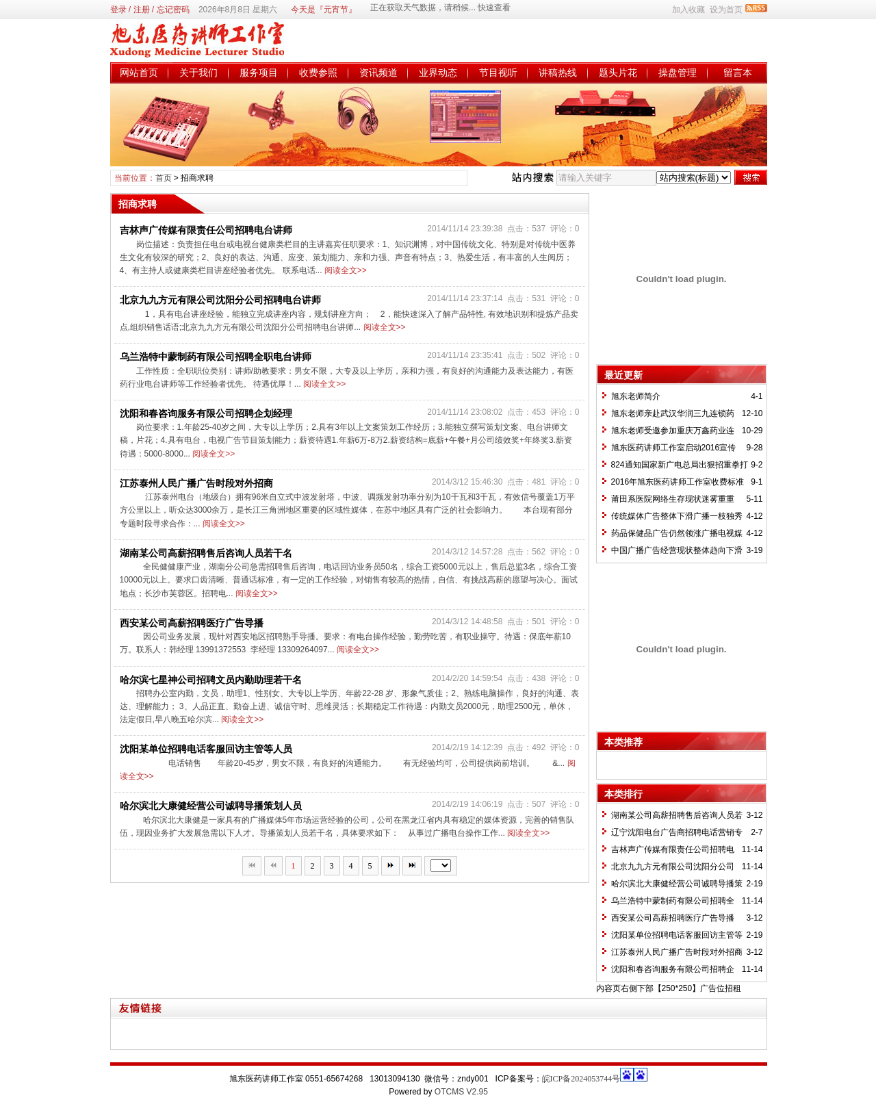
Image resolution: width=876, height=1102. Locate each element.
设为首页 (726, 9)
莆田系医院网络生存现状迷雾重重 (672, 499)
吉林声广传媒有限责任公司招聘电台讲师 (206, 230)
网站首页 (139, 72)
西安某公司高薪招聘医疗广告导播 (191, 622)
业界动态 (438, 72)
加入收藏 (688, 9)
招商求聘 (197, 178)
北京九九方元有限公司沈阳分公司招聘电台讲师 (220, 299)
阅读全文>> (345, 270)
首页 (163, 178)
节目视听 (498, 72)
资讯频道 (378, 72)
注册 (141, 9)
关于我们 (198, 72)
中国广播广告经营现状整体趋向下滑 (677, 550)
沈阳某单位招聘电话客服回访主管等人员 (206, 748)
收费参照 (318, 72)
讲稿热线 (558, 72)
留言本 (737, 72)
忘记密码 (173, 9)
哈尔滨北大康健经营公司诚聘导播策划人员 (211, 805)
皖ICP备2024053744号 (581, 1079)
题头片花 (618, 72)
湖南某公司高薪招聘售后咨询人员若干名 (206, 553)
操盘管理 (677, 72)
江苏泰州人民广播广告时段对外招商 (196, 483)
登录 (118, 9)
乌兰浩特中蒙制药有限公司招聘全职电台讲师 (215, 356)
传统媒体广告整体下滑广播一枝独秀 (677, 516)
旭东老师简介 (635, 396)
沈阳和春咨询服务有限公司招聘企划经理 (206, 413)
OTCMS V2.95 (461, 1092)
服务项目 (259, 72)
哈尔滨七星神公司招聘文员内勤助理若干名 (211, 679)
